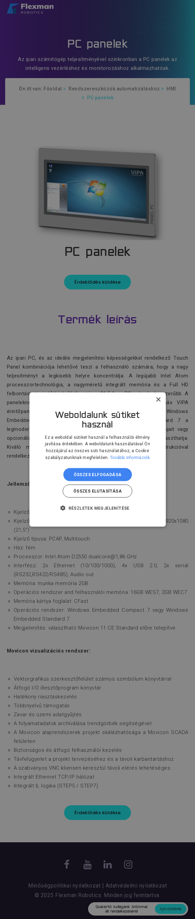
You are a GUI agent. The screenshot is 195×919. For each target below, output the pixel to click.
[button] (97, 508)
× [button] (158, 399)
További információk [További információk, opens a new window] (130, 457)
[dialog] (97, 459)
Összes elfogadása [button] (98, 474)
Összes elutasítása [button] (97, 491)
